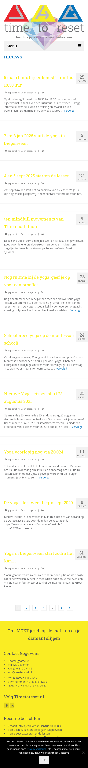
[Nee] (83, 752)
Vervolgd (69, 110)
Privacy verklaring (36, 749)
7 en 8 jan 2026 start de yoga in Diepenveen (35, 730)
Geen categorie (28, 92)
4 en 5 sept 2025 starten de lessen (29, 733)
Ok (43, 760)
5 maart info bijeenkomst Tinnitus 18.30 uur (34, 726)
